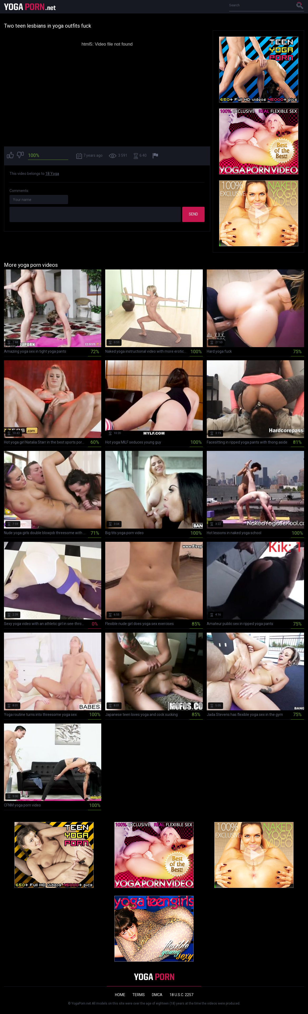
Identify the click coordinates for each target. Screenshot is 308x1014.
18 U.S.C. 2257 (181, 995)
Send (193, 214)
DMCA (157, 995)
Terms (138, 995)
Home (120, 995)
